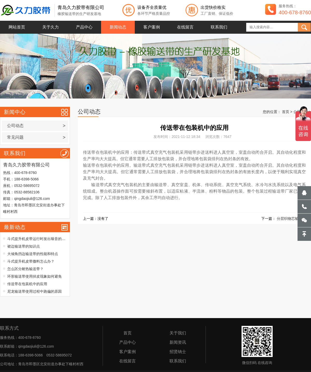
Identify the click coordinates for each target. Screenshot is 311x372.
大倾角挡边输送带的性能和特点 (32, 254)
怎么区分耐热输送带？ (25, 269)
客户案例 (151, 27)
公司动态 (36, 126)
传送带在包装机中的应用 (27, 284)
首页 (285, 112)
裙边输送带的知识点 (23, 246)
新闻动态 (118, 27)
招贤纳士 (177, 352)
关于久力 (50, 27)
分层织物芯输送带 (291, 218)
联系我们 (219, 27)
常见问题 (36, 137)
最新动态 (15, 227)
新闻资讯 (177, 342)
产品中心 (84, 27)
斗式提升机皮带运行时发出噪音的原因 (38, 239)
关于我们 (177, 333)
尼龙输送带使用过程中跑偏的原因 (34, 291)
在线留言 (185, 27)
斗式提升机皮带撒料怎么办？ (30, 261)
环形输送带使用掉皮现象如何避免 (34, 276)
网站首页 (17, 27)
